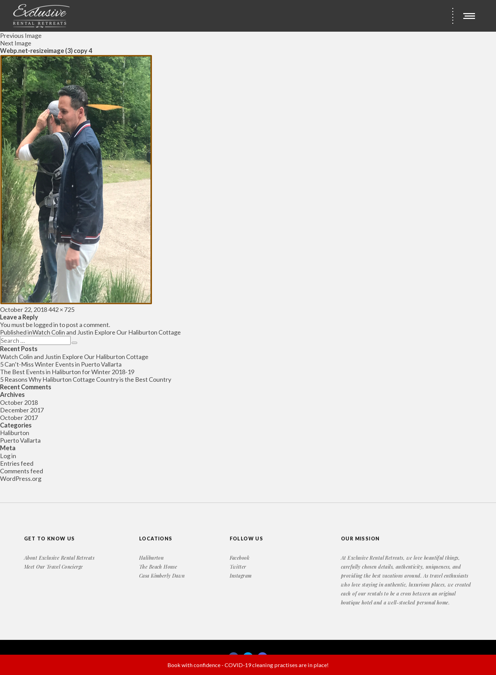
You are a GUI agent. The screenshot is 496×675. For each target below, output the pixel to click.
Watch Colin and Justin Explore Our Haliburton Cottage (74, 356)
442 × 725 (61, 309)
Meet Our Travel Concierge (53, 566)
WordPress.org (20, 478)
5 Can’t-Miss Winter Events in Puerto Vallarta (61, 364)
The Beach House (158, 566)
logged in (46, 324)
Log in (8, 456)
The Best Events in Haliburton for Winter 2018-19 (67, 372)
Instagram (241, 575)
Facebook (239, 558)
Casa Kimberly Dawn (162, 575)
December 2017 (22, 410)
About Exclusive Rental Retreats (59, 558)
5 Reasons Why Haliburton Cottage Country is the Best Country (85, 379)
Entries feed (16, 463)
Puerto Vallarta (20, 440)
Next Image (15, 43)
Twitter (238, 566)
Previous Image (21, 35)
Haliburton (14, 432)
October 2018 (19, 402)
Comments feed (21, 471)
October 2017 (19, 417)
